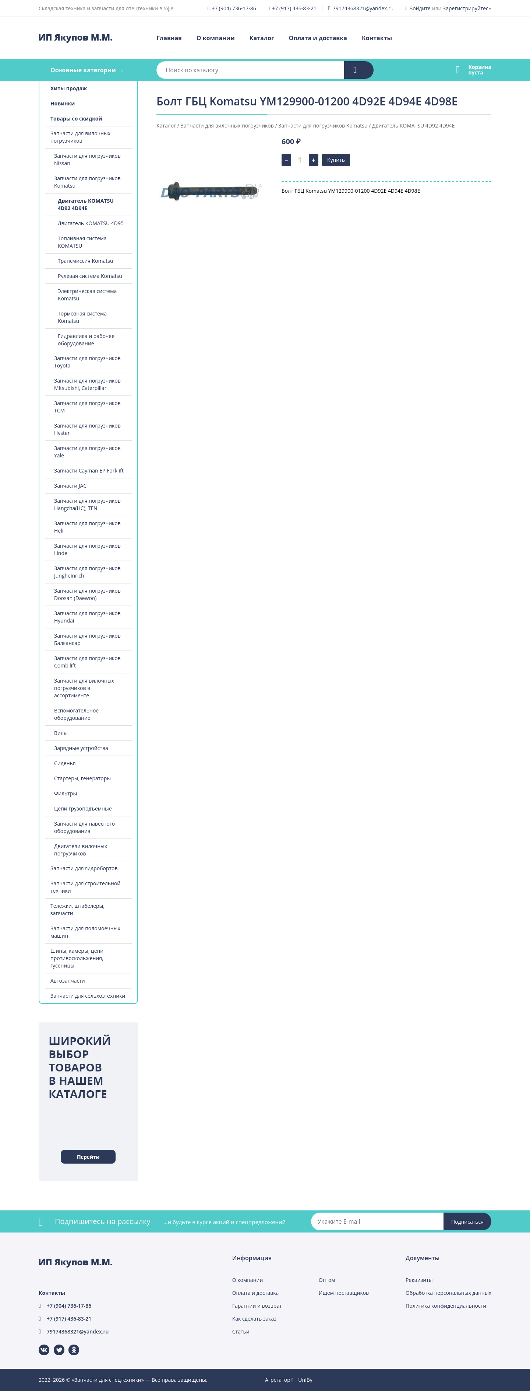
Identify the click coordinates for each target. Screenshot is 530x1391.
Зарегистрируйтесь (467, 8)
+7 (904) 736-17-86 (234, 8)
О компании (216, 38)
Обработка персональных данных (448, 1292)
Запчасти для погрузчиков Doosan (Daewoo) (87, 594)
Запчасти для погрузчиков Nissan (87, 159)
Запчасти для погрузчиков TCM (87, 407)
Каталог (262, 38)
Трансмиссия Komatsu (85, 260)
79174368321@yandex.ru (363, 8)
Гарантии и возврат (257, 1305)
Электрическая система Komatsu (87, 294)
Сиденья (65, 763)
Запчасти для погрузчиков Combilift (87, 662)
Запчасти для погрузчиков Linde (87, 549)
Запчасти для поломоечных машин (85, 932)
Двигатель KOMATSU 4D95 (91, 223)
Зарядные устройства (81, 748)
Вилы (61, 732)
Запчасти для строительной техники (85, 887)
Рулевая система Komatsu (90, 275)
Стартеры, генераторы (82, 778)
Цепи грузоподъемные (83, 808)
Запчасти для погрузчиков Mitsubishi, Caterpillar (87, 384)
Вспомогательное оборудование (76, 714)
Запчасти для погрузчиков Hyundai (87, 617)
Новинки (62, 103)
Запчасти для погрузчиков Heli (87, 527)
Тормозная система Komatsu (82, 317)
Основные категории (83, 70)
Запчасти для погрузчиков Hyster (87, 429)
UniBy (305, 1379)
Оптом (327, 1279)
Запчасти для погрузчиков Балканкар (87, 639)
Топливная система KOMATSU (82, 242)
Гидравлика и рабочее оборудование (86, 339)
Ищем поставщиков (344, 1292)
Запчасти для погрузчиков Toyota (87, 362)
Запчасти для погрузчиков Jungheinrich (87, 572)
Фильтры (65, 793)
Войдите (420, 8)
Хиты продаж (68, 88)
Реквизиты (419, 1279)
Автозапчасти (67, 980)
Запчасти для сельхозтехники (87, 995)
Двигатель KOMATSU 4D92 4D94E (86, 204)
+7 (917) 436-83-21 (294, 8)
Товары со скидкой (76, 118)
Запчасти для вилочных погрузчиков (80, 137)
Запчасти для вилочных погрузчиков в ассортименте (84, 688)
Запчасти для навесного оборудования (84, 827)
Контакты (377, 38)
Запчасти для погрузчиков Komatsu (87, 182)
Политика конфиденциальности (446, 1305)
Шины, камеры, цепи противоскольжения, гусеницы (76, 958)
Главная (169, 38)
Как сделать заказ (254, 1318)
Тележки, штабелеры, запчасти (77, 909)
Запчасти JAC (70, 485)
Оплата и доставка (318, 38)
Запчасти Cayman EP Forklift (89, 470)
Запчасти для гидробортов (84, 868)
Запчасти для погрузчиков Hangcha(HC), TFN (87, 504)
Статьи (241, 1331)
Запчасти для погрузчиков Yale (87, 452)
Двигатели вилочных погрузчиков (80, 850)
